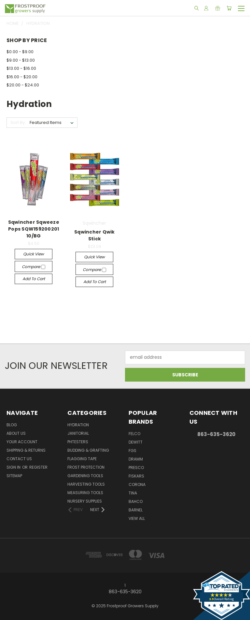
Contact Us (19, 458)
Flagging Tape (82, 458)
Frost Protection (85, 467)
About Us (16, 433)
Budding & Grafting (88, 450)
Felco (134, 433)
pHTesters (77, 442)
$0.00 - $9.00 (20, 52)
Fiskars (136, 476)
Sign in (14, 467)
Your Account (22, 442)
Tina (133, 493)
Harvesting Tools (86, 484)
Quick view (33, 254)
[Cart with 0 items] (229, 8)
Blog (12, 425)
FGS (132, 450)
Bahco (136, 501)
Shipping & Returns (26, 450)
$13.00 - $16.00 (21, 68)
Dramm (136, 459)
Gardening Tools (85, 475)
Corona (137, 484)
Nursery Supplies (84, 501)
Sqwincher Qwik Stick (94, 235)
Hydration (78, 425)
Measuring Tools (85, 492)
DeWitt (136, 442)
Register (38, 467)
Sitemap (14, 475)
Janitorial (78, 433)
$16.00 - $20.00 (22, 77)
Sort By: (18, 122)
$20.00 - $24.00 (23, 85)
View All (137, 518)
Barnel (136, 510)
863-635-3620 (216, 434)
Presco (136, 467)
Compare (33, 266)
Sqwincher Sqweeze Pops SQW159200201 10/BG (33, 229)
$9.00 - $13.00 (21, 60)
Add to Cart (33, 278)
